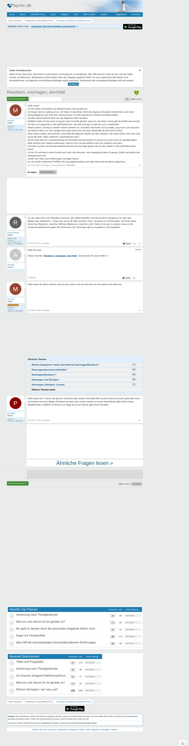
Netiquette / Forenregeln (100, 730)
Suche (53, 14)
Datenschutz (62, 730)
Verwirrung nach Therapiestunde (37, 614)
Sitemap (114, 730)
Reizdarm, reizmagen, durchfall (36, 92)
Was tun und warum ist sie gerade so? (40, 621)
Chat (76, 14)
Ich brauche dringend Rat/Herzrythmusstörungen (47, 675)
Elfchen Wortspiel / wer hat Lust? (37, 689)
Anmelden (135, 14)
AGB (88, 730)
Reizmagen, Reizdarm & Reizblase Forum (73, 702)
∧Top (182, 743)
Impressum (52, 730)
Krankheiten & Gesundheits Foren (39, 702)
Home (12, 14)
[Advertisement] (85, 441)
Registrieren (121, 14)
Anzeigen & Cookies (76, 730)
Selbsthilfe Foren (37, 14)
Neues (22, 14)
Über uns (43, 730)
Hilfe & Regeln (89, 14)
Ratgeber (65, 14)
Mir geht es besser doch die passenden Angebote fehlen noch (55, 628)
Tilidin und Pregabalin (30, 661)
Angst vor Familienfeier (31, 635)
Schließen (73, 84)
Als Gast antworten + (18, 99)
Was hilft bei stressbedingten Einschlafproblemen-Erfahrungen (56, 642)
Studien (103, 14)
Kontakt (35, 730)
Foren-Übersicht (15, 702)
